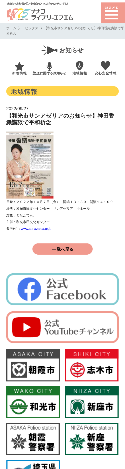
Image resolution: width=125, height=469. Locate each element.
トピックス (30, 28)
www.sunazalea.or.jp (36, 228)
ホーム (11, 28)
